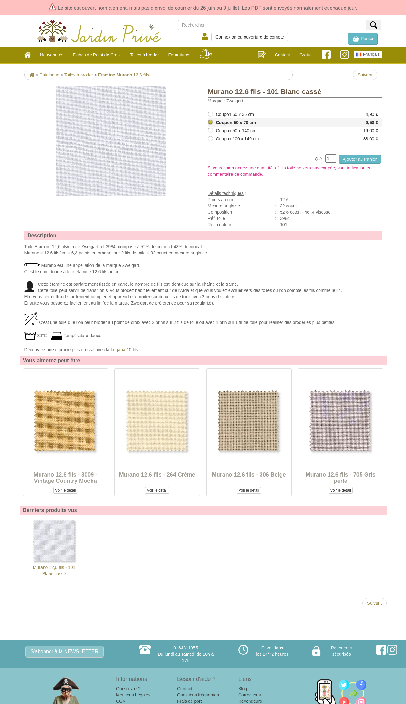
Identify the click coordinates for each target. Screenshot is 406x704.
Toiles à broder (78, 74)
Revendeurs (250, 701)
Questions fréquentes (198, 694)
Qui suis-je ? (128, 688)
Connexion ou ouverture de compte (249, 36)
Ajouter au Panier (360, 159)
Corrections (249, 694)
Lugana (118, 349)
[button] (362, 39)
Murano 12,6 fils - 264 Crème (157, 475)
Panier (362, 39)
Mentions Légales (133, 694)
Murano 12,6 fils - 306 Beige (249, 475)
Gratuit (306, 54)
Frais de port (189, 701)
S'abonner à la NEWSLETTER (64, 651)
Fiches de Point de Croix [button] (97, 54)
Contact (282, 54)
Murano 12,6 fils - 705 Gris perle (341, 478)
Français (368, 54)
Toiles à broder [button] (144, 54)
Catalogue (49, 74)
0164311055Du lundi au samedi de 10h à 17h (186, 654)
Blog (242, 688)
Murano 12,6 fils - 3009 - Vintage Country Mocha (65, 478)
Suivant (365, 74)
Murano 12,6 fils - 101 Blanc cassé (54, 547)
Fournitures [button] (179, 54)
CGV (120, 701)
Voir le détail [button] (65, 490)
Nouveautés (52, 54)
